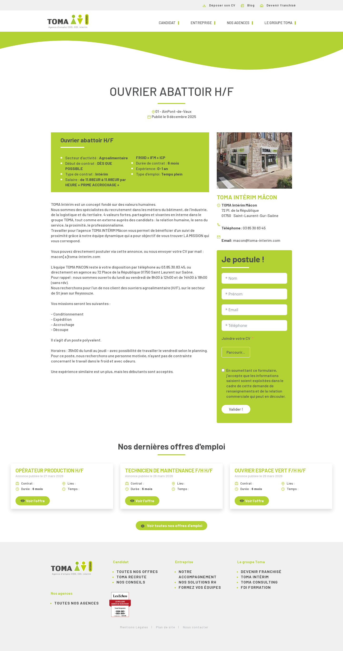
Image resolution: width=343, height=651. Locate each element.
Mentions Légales (134, 627)
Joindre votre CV (236, 338)
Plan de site (165, 627)
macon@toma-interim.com (256, 240)
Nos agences (240, 22)
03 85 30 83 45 (254, 228)
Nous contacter (195, 627)
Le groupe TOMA (280, 22)
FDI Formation (256, 587)
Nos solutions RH (197, 582)
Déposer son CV (219, 5)
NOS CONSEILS (130, 582)
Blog (248, 5)
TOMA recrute (131, 576)
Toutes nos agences (76, 603)
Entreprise (203, 22)
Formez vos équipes (200, 587)
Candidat (169, 22)
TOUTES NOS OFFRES (137, 571)
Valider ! (236, 409)
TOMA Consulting (259, 582)
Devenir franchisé (278, 5)
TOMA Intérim (255, 576)
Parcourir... (236, 352)
